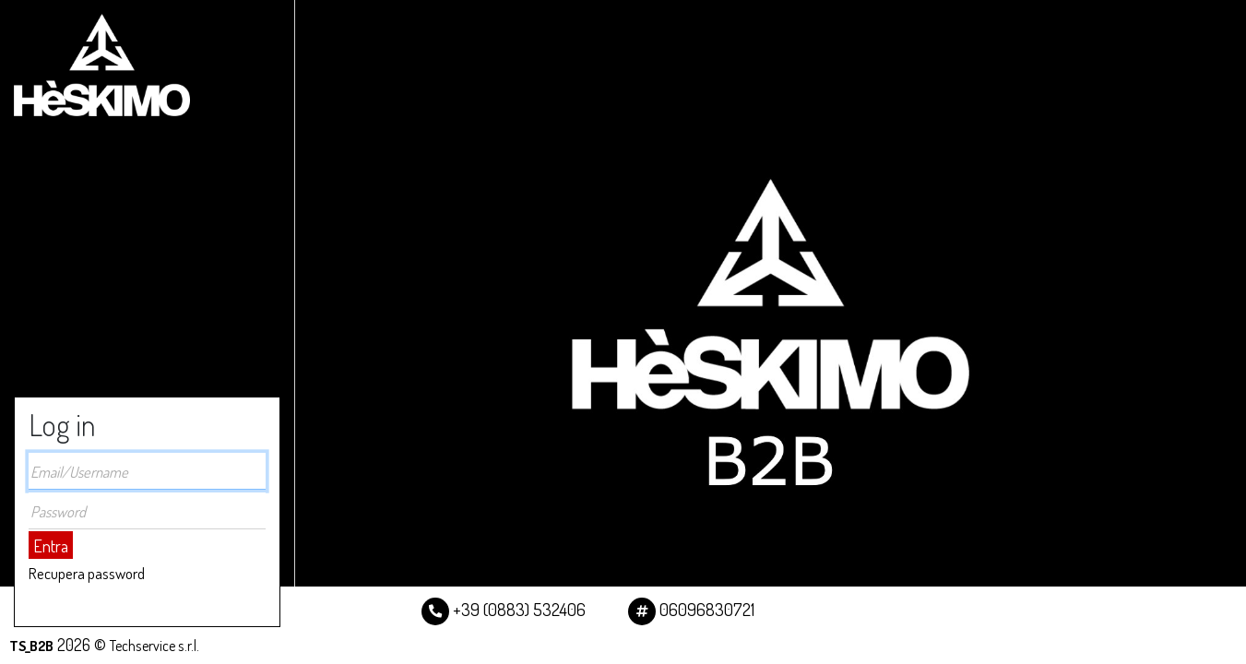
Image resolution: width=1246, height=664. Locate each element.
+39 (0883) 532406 (503, 609)
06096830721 (691, 609)
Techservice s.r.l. (154, 645)
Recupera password (87, 573)
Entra (50, 545)
